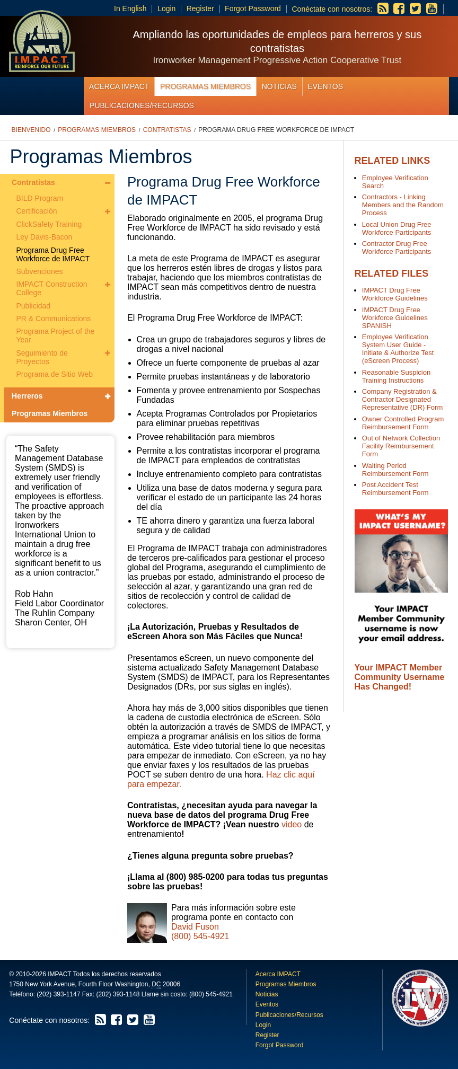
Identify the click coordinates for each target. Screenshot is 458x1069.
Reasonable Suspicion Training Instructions (396, 376)
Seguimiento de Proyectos (42, 357)
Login (166, 8)
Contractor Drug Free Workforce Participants (396, 247)
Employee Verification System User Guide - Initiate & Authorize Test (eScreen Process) (398, 349)
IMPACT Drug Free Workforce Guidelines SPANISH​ (395, 318)
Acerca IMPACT (119, 86)
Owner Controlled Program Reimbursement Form (403, 423)
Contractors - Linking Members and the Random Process (403, 205)
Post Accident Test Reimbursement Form (395, 489)
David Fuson (195, 926)
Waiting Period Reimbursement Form (395, 470)
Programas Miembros (205, 86)
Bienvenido (31, 130)
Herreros (27, 396)
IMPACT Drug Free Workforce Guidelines (395, 294)
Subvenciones (39, 271)
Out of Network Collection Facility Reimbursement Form (401, 446)
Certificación (36, 211)
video (291, 824)
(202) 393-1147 (58, 994)
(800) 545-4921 (200, 936)
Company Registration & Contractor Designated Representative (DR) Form (402, 399)
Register (200, 8)
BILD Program (40, 198)
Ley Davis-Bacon (44, 237)
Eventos (325, 86)
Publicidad (33, 306)
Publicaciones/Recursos (142, 105)
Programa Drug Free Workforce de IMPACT (276, 130)
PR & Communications (53, 318)
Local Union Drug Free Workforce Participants (396, 228)
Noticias (279, 86)
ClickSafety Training (49, 224)
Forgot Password (253, 8)
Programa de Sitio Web (54, 374)
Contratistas (167, 130)
